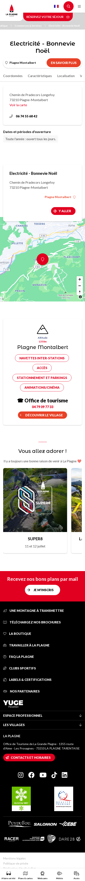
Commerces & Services (30, 25)
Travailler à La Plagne (26, 645)
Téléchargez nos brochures (32, 622)
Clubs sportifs (19, 668)
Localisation (66, 76)
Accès (42, 368)
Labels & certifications (27, 679)
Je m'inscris (44, 590)
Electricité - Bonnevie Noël (64, 25)
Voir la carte (18, 105)
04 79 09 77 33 (42, 407)
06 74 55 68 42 (23, 116)
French (56, 6)
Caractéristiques (40, 76)
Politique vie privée (15, 863)
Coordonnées (13, 76)
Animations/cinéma (41, 387)
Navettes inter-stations (42, 358)
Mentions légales (14, 858)
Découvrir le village (44, 415)
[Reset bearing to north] (80, 292)
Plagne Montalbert (60, 197)
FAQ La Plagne (18, 656)
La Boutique (17, 633)
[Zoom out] (80, 285)
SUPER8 (35, 538)
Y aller (65, 211)
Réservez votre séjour (48, 17)
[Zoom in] (80, 279)
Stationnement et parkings (42, 378)
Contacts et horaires (31, 757)
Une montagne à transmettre (33, 610)
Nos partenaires (21, 691)
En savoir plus (64, 63)
